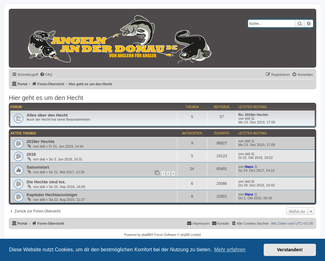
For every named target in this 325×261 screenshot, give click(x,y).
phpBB (146, 235)
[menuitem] (46, 74)
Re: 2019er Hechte (253, 115)
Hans (249, 167)
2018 (31, 154)
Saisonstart (38, 167)
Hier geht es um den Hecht (46, 97)
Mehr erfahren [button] (230, 249)
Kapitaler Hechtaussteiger (52, 194)
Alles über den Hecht (47, 115)
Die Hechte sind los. (46, 182)
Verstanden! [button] (290, 249)
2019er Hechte (40, 141)
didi (247, 118)
